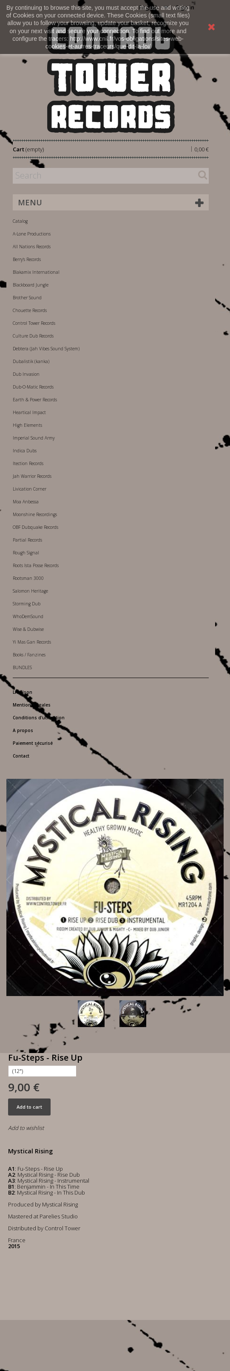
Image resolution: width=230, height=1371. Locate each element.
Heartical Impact (29, 412)
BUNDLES (22, 667)
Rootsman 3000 (28, 578)
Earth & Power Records (35, 400)
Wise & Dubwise (28, 629)
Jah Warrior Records (32, 476)
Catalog (20, 221)
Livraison (22, 692)
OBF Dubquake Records (35, 527)
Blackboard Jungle (30, 285)
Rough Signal (26, 553)
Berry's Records (27, 259)
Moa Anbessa (26, 502)
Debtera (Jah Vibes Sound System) (46, 349)
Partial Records (27, 540)
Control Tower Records (34, 323)
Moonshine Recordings (35, 514)
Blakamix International (36, 272)
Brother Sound (27, 298)
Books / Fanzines (29, 655)
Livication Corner (29, 489)
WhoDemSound (28, 616)
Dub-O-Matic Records (33, 387)
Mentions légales (32, 705)
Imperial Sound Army (34, 438)
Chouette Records (30, 310)
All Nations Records (32, 247)
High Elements (27, 425)
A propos (23, 730)
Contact (21, 756)
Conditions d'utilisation (39, 718)
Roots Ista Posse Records (36, 565)
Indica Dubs (25, 451)
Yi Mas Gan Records (32, 642)
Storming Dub (26, 604)
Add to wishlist (26, 1128)
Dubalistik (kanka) (31, 361)
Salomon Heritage (30, 591)
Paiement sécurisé (33, 743)
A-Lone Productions (32, 234)
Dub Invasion (26, 374)
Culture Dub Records (33, 336)
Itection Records (28, 463)
